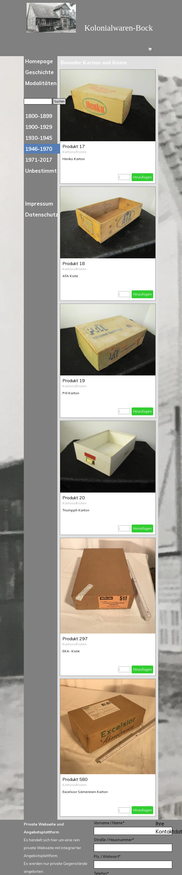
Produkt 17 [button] (73, 146)
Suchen (59, 101)
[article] (108, 126)
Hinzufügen (142, 177)
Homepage (39, 61)
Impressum (39, 203)
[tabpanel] (58, 847)
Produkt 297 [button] (75, 638)
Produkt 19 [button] (73, 380)
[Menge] (124, 177)
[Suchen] (38, 101)
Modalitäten (41, 83)
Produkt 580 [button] (75, 779)
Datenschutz (41, 214)
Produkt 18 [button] (73, 263)
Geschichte (39, 72)
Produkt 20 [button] (73, 497)
